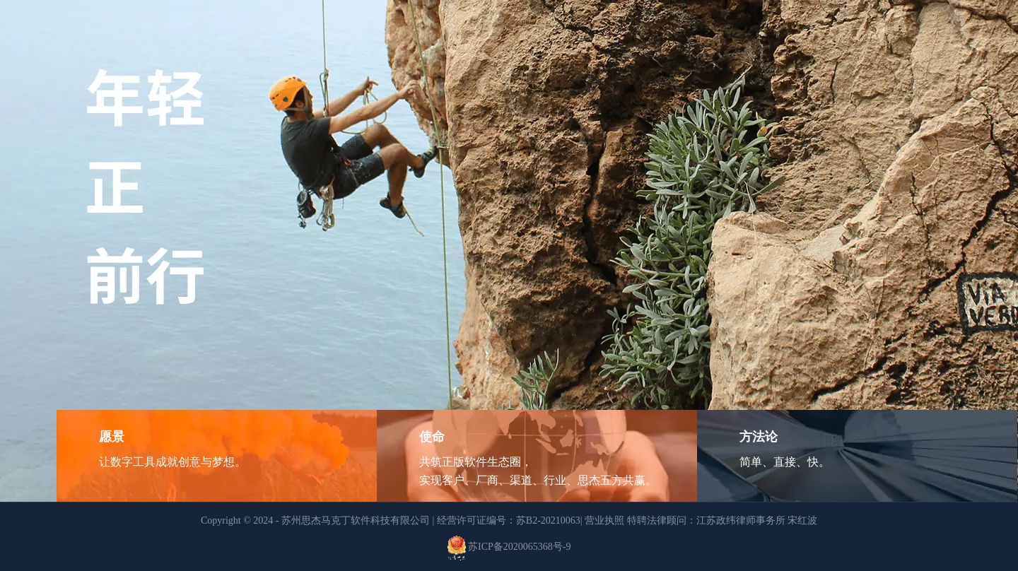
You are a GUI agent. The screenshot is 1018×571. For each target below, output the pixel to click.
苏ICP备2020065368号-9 (519, 547)
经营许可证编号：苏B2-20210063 (508, 520)
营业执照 (604, 520)
